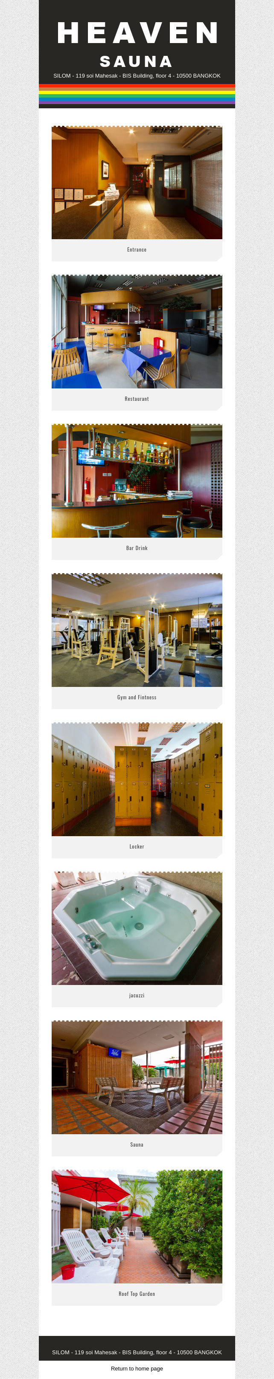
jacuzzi (137, 995)
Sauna (136, 1144)
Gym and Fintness (137, 697)
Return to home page (137, 1368)
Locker (137, 846)
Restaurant (137, 398)
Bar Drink (137, 547)
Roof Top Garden (137, 1293)
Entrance (137, 249)
